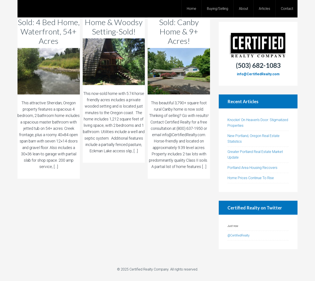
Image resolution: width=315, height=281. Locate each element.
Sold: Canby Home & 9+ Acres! (179, 31)
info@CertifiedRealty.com (258, 74)
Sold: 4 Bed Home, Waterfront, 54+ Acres (49, 31)
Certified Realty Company (149, 269)
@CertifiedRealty (239, 235)
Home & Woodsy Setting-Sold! (114, 26)
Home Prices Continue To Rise (251, 178)
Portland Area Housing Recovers (252, 168)
